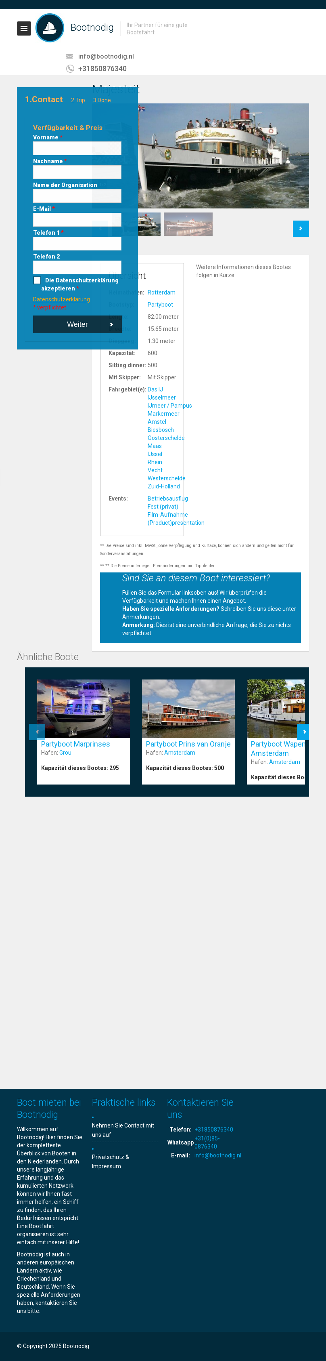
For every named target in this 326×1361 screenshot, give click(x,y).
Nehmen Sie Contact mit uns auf (123, 1130)
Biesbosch (161, 430)
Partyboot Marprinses (75, 744)
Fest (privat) (163, 506)
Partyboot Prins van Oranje (188, 744)
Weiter (77, 324)
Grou (65, 752)
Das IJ (155, 389)
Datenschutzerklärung (61, 299)
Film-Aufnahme (168, 514)
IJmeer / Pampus (170, 405)
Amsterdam (179, 752)
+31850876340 (102, 68)
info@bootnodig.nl (106, 56)
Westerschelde (167, 478)
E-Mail (44, 209)
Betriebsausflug (168, 498)
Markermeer (164, 413)
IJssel (155, 454)
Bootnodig (92, 27)
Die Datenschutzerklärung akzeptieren (80, 284)
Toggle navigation (24, 28)
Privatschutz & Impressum (110, 1162)
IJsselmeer (162, 397)
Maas (155, 446)
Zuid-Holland (164, 486)
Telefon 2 (46, 256)
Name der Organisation (65, 185)
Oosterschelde (166, 438)
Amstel (157, 422)
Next (301, 224)
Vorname (48, 137)
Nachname (50, 161)
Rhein (155, 462)
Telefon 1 (48, 232)
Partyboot (160, 304)
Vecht (155, 470)
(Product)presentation (176, 523)
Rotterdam (162, 292)
